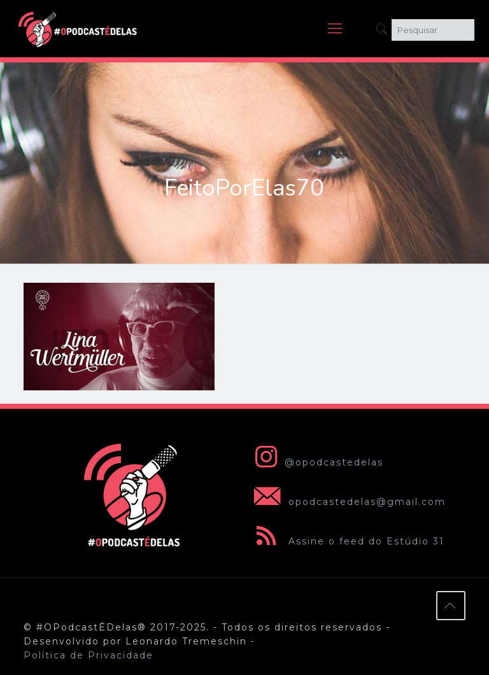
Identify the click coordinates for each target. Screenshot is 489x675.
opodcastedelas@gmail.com (347, 502)
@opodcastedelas (316, 462)
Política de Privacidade (88, 655)
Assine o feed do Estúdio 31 (346, 541)
